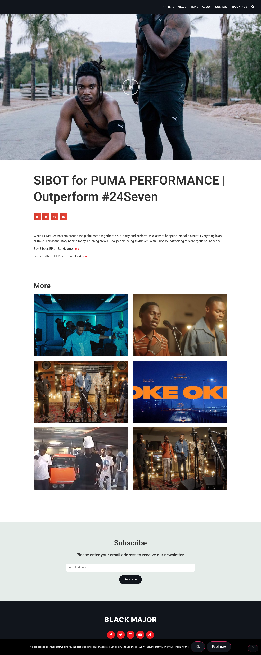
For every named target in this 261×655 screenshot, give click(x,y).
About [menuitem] (207, 6)
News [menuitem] (182, 6)
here (76, 248)
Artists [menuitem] (168, 6)
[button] (253, 7)
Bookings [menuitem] (240, 6)
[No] (253, 648)
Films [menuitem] (194, 6)
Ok (198, 646)
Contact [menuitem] (222, 6)
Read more (219, 646)
